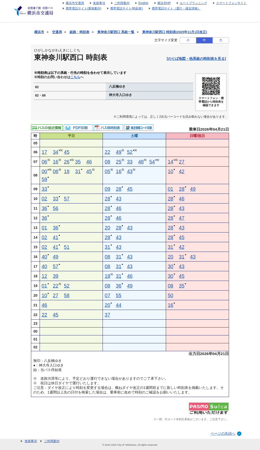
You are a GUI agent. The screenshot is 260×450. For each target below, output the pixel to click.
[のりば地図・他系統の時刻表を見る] (196, 59)
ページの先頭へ (222, 433)
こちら (75, 77)
